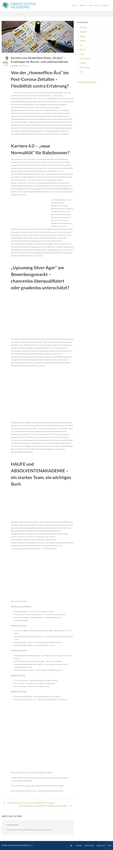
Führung (83, 41)
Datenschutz (89, 845)
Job (81, 45)
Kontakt (105, 5)
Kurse (91, 5)
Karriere (83, 49)
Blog (97, 5)
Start (74, 5)
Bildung (82, 36)
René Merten (23, 66)
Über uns (83, 5)
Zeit (81, 72)
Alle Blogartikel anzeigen (86, 82)
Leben (82, 54)
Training (83, 63)
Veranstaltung (85, 67)
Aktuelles (83, 27)
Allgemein (83, 32)
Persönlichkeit (85, 58)
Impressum (101, 845)
